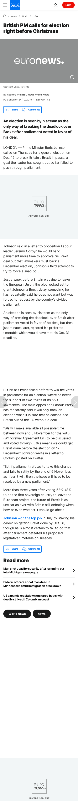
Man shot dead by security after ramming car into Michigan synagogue (33, 570)
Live (68, 5)
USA (35, 16)
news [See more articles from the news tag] (42, 613)
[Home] (4, 16)
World (25, 16)
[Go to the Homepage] (15, 5)
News (13, 16)
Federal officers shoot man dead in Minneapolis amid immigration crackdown (32, 584)
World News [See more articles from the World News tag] (17, 613)
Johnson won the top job (22, 518)
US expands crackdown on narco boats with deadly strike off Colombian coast (33, 597)
